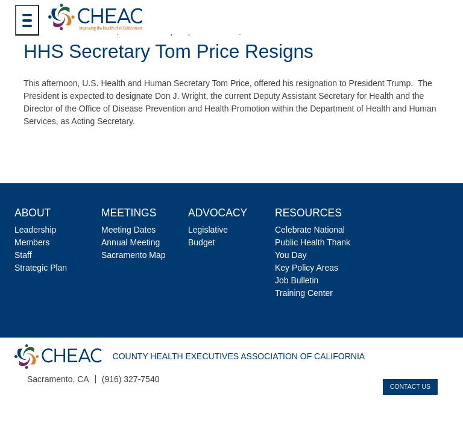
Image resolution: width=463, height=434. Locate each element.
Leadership (35, 229)
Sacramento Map (133, 255)
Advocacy (217, 213)
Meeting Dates (128, 229)
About (32, 213)
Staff (23, 255)
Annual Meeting (130, 242)
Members (31, 242)
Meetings (128, 213)
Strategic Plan (40, 267)
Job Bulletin (296, 280)
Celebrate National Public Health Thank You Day (312, 242)
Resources (308, 213)
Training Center (304, 293)
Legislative (208, 229)
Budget (201, 242)
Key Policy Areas (306, 267)
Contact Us (410, 386)
